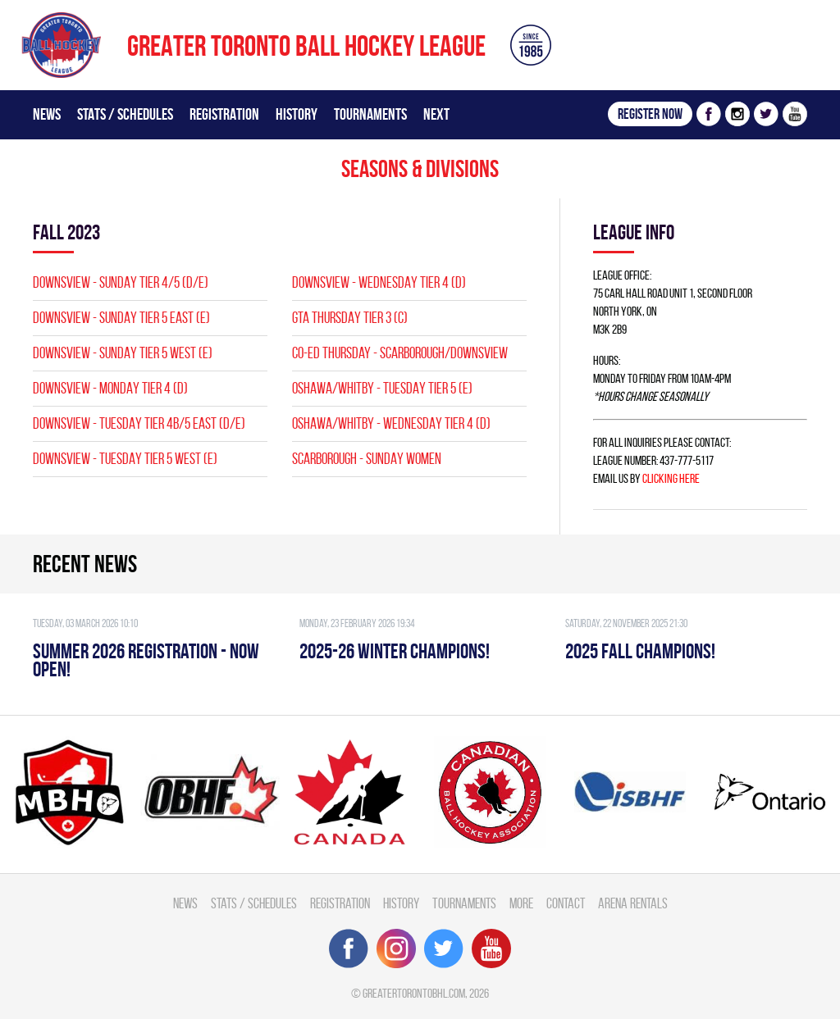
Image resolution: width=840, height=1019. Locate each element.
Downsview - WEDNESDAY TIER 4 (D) (379, 282)
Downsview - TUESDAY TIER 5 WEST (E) (125, 458)
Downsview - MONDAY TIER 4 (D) (110, 388)
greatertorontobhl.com (414, 993)
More (521, 903)
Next (436, 114)
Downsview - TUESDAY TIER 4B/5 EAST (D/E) (139, 423)
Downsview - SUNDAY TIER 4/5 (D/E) (120, 282)
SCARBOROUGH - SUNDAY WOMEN (366, 458)
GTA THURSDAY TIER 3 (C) (350, 317)
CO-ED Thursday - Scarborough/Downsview (400, 353)
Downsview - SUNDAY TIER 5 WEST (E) (122, 353)
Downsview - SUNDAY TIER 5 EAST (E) (121, 317)
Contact (565, 903)
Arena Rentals (633, 903)
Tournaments (370, 114)
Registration (224, 114)
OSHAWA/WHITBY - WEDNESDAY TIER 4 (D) (391, 423)
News (47, 114)
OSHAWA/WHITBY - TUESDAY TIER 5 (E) (382, 388)
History (296, 114)
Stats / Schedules (125, 114)
